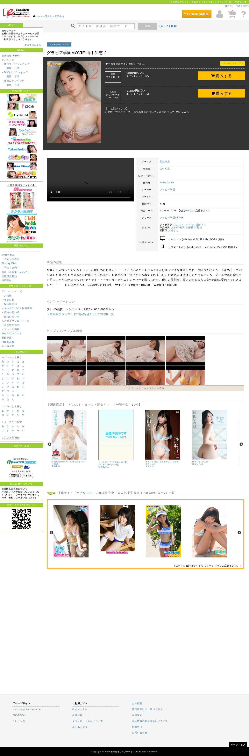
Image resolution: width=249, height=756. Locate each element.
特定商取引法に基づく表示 (147, 709)
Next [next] (241, 444)
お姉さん (173, 230)
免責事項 (137, 726)
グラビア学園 (167, 189)
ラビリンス (84, 492)
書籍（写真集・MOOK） (16, 272)
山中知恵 (165, 168)
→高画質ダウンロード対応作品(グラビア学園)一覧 (80, 314)
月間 (16, 68)
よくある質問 (80, 727)
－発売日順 (8, 300)
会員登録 (77, 715)
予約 (6, 259)
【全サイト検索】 (168, 26)
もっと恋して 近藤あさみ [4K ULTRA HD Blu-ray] (113, 463)
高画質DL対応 (194, 227)
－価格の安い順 (10, 312)
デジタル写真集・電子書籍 (50, 16)
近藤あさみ (103, 467)
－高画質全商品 (10, 325)
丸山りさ (149, 466)
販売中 (15, 259)
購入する (221, 76)
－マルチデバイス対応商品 (17, 308)
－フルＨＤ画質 (10, 329)
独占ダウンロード (12, 333)
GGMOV (190, 210)
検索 (147, 26)
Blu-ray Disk (9, 263)
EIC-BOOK (19, 715)
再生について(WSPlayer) (174, 112)
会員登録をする (33, 45)
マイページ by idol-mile (26, 709)
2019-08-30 (167, 182)
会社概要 (137, 703)
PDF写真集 (8, 342)
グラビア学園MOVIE (172, 217)
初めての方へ (242, 6)
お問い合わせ (139, 732)
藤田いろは (197, 464)
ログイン (229, 6)
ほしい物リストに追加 (233, 63)
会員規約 (137, 715)
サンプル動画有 (10, 437)
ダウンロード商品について (87, 721)
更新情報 (7, 55)
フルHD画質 (178, 227)
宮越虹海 (56, 466)
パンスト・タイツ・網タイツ (190, 224)
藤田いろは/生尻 (200, 462)
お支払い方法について (118, 112)
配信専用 (7, 337)
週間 (9, 68)
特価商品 (7, 280)
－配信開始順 (9, 304)
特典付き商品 (9, 276)
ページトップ (238, 745)
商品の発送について (145, 112)
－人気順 (7, 295)
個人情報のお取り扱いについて (150, 721)
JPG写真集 (8, 346)
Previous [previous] (50, 444)
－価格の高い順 (10, 316)
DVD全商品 (8, 255)
